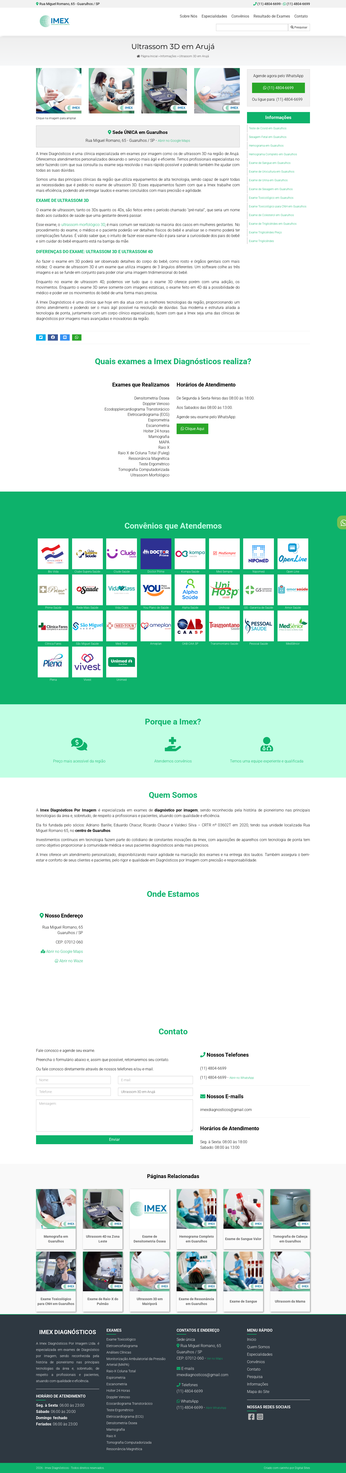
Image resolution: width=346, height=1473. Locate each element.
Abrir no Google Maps (174, 141)
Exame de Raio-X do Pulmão (102, 1301)
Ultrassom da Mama (290, 1301)
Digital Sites (302, 1468)
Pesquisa (255, 1376)
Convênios (240, 16)
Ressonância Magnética (124, 1449)
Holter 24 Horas (118, 1390)
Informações (168, 56)
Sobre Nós (188, 16)
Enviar (114, 1139)
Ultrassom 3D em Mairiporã (150, 1301)
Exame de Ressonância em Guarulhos (196, 1301)
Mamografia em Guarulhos (56, 1239)
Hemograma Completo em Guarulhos (273, 154)
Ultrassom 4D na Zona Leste (103, 1239)
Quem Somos (258, 1347)
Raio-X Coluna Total (121, 1371)
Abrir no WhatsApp (241, 1078)
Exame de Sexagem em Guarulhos (271, 189)
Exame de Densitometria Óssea (150, 1239)
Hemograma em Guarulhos (266, 145)
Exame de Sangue (243, 1301)
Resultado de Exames (271, 16)
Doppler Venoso (118, 1397)
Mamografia (115, 1429)
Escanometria (116, 1384)
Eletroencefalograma (122, 1346)
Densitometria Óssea (121, 1423)
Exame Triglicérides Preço (265, 232)
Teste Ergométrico (119, 1410)
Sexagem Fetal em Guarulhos (267, 137)
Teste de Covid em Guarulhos (267, 128)
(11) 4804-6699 (296, 4)
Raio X (111, 1436)
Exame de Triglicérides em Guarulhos (273, 223)
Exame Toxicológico (121, 1339)
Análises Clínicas (118, 1352)
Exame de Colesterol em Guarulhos (271, 215)
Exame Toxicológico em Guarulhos (271, 198)
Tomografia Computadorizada (129, 1442)
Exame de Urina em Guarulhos (268, 180)
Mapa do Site (258, 1391)
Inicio (251, 1339)
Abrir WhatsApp (216, 1408)
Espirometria (115, 1377)
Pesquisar (299, 27)
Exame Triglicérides (261, 241)
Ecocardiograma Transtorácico (129, 1403)
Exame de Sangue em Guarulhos (269, 163)
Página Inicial (147, 56)
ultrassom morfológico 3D (83, 224)
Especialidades (214, 16)
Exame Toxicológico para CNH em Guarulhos (277, 206)
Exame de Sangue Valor (243, 1239)
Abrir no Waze (70, 961)
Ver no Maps (215, 1358)
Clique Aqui (192, 428)
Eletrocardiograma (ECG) (125, 1416)
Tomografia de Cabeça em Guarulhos (290, 1239)
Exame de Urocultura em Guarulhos (271, 171)
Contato (301, 16)
